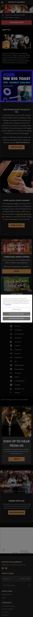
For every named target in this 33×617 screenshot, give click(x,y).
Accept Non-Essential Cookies (16, 318)
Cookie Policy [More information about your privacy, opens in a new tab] (8, 304)
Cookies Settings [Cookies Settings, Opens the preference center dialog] (16, 309)
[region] (16, 308)
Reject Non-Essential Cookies (16, 313)
